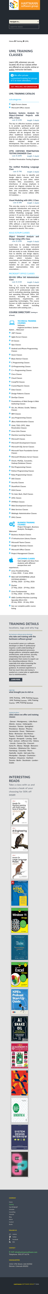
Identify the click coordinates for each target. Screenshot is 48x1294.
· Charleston (30, 755)
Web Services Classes (19, 509)
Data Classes (16, 390)
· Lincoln (12, 743)
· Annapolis (20, 738)
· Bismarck (34, 746)
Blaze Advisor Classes (19, 359)
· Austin (19, 753)
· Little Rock (32, 721)
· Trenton (20, 726)
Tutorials (11, 1214)
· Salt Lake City (28, 753)
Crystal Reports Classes (20, 386)
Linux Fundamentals (19, 591)
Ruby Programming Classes (21, 475)
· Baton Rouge (29, 736)
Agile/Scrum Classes (19, 337)
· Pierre (29, 750)
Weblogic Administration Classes (24, 513)
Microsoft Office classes (20, 108)
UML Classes (16, 498)
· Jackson (16, 741)
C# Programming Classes (21, 366)
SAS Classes (16, 479)
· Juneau (18, 724)
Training (19, 41)
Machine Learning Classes (21, 435)
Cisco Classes (16, 374)
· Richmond (18, 734)
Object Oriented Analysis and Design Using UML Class (24, 237)
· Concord (30, 743)
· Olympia (21, 755)
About (11, 1219)
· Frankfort (19, 736)
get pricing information (24, 87)
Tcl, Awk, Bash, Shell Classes (22, 494)
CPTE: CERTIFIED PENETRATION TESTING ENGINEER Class (24, 152)
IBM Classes (16, 414)
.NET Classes (16, 333)
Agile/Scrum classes (19, 104)
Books (11, 1224)
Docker (14, 585)
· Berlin (18, 760)
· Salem (33, 748)
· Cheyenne (20, 758)
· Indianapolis (27, 724)
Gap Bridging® (13, 1207)
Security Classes (17, 482)
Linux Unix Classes (18, 431)
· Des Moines (28, 734)
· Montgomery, (21, 721)
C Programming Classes (20, 362)
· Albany (19, 746)
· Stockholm (26, 760)
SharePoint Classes (18, 486)
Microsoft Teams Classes (20, 542)
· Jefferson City (26, 741)
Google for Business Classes (22, 546)
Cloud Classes (16, 378)
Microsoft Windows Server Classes (24, 457)
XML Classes (16, 517)
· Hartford (29, 758)
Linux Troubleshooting (20, 571)
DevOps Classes (17, 397)
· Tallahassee (29, 731)
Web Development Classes (21, 506)
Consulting (12, 1212)
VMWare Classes (18, 502)
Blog (10, 1217)
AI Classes (15, 341)
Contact (11, 1222)
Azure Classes (16, 355)
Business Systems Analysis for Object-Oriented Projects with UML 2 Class (24, 115)
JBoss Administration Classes (22, 421)
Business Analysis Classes (21, 534)
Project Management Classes (22, 553)
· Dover (21, 731)
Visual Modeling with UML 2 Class (24, 200)
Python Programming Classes (22, 471)
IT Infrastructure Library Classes (23, 538)
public (12, 69)
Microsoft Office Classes (20, 549)
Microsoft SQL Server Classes (22, 447)
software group (24, 1284)
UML (27, 41)
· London (34, 760)
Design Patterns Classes (20, 393)
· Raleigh (26, 746)
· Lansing (28, 738)
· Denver (12, 721)
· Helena (35, 741)
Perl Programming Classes (21, 467)
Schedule (11, 1209)
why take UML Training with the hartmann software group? (22, 637)
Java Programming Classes (21, 418)
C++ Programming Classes (21, 370)
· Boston (21, 729)
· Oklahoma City (23, 748)
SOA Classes (16, 490)
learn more (15, 679)
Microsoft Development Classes (23, 443)
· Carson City (21, 743)
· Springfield (28, 726)
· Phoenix (28, 729)
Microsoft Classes (18, 439)
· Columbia (22, 750)
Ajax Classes (16, 345)
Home (11, 41)
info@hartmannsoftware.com (26, 1252)
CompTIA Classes (18, 382)
